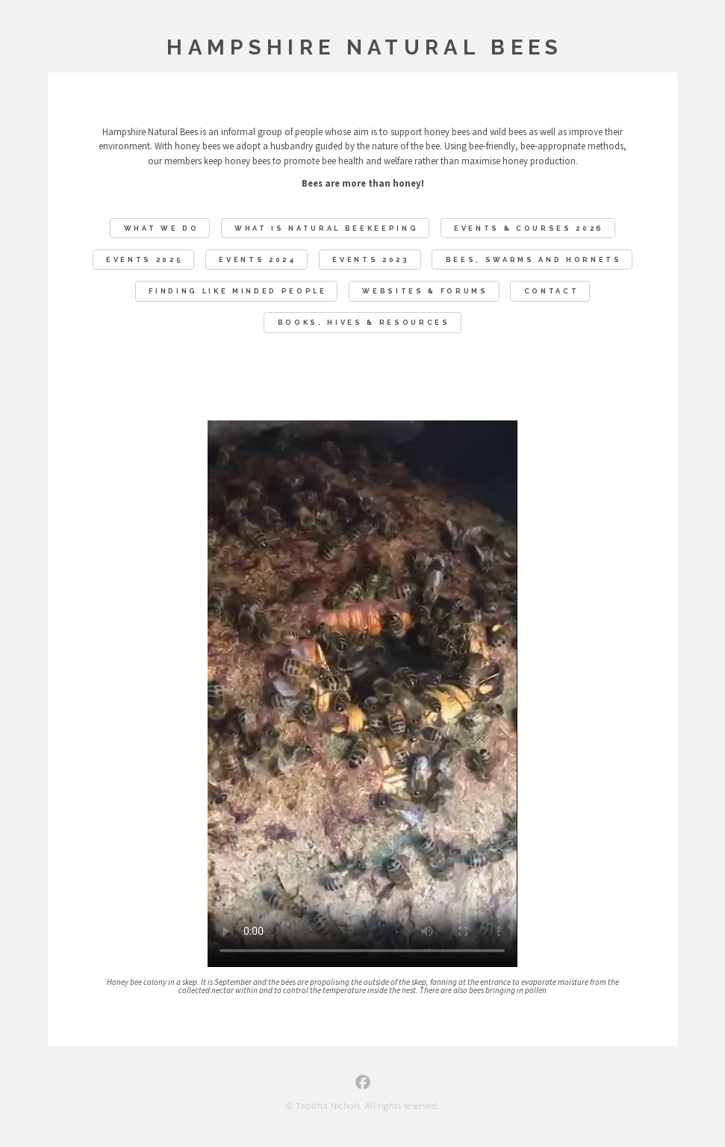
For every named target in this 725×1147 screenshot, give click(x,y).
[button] (363, 1083)
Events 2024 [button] (257, 260)
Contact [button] (551, 291)
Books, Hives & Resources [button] (364, 323)
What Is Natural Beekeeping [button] (326, 229)
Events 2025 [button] (144, 260)
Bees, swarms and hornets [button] (534, 260)
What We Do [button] (161, 229)
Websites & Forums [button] (425, 291)
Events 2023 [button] (370, 260)
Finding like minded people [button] (237, 291)
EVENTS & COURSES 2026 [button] (529, 229)
